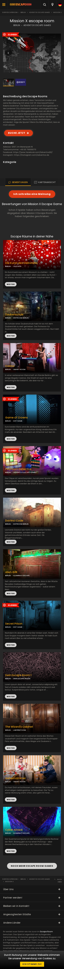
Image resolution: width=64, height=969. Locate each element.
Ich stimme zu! (32, 964)
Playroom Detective (18, 469)
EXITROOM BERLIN (20, 318)
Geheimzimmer (15, 778)
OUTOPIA (17, 266)
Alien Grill (11, 572)
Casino (10, 366)
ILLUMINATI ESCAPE (21, 575)
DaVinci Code (14, 520)
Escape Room (46, 931)
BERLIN (16, 25)
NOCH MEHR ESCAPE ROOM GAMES (32, 865)
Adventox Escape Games (39, 12)
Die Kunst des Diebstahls (21, 263)
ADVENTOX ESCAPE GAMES (37, 25)
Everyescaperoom (10, 12)
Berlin (23, 12)
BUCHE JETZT (16, 133)
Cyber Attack (14, 829)
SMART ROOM (19, 369)
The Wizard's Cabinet (19, 726)
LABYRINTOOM (19, 730)
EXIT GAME (17, 421)
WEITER (11, 336)
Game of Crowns (16, 417)
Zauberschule (14, 314)
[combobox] (52, 4)
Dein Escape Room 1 (18, 675)
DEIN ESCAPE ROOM (21, 678)
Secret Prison (13, 623)
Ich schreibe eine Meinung (32, 194)
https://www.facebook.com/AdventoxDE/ (33, 152)
